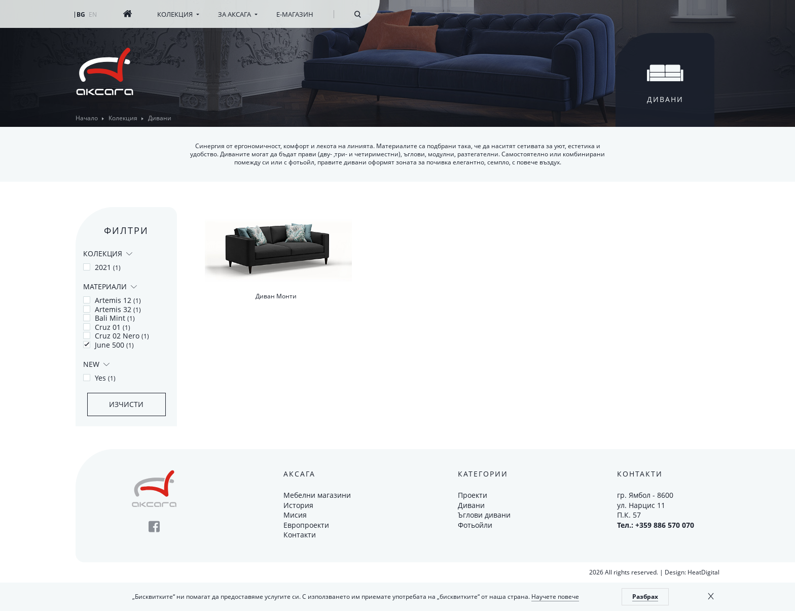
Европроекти (306, 525)
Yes (99, 378)
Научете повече (555, 596)
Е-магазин (294, 14)
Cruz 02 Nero (116, 336)
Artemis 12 (112, 300)
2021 (102, 267)
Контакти (299, 534)
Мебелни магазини (317, 495)
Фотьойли (475, 525)
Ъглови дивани (484, 515)
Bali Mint (109, 318)
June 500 (108, 345)
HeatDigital (703, 572)
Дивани (471, 505)
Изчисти (126, 404)
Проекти (472, 495)
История (298, 505)
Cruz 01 (106, 327)
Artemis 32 (112, 309)
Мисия (295, 515)
